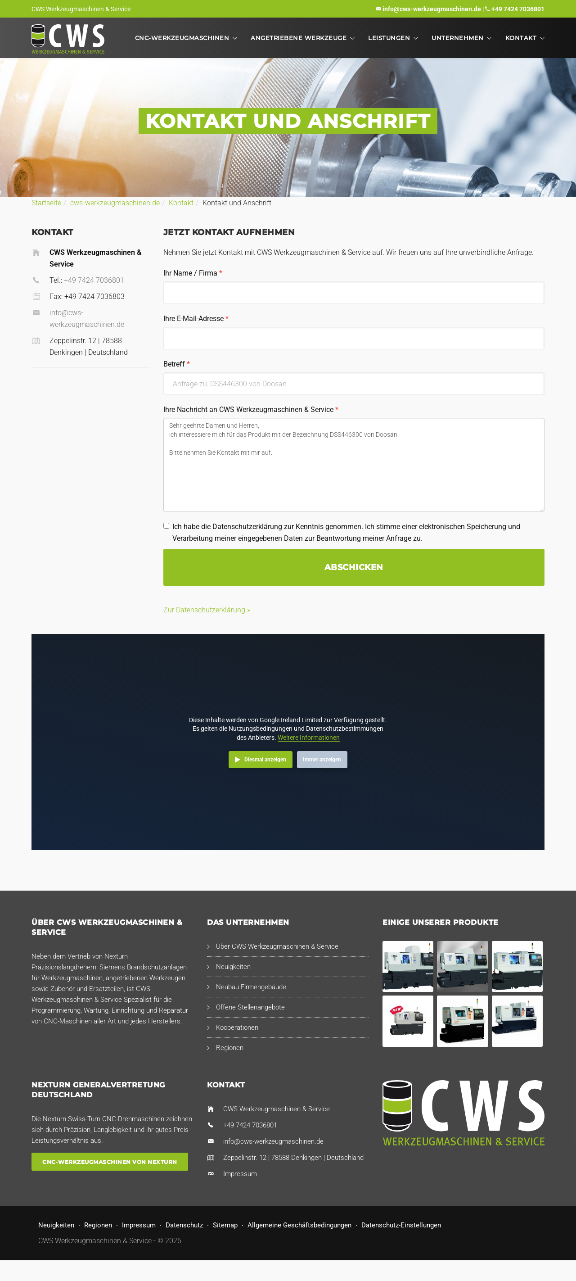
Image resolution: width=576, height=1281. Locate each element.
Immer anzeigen (322, 759)
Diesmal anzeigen (265, 759)
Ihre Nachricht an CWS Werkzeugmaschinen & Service (250, 409)
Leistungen (389, 37)
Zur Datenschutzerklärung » (206, 610)
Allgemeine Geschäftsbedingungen (299, 1225)
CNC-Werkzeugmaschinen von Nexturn (109, 1161)
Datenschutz (184, 1225)
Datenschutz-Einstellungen (401, 1225)
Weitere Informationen (309, 737)
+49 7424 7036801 (517, 9)
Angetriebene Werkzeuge (298, 37)
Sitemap (225, 1225)
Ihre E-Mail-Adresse (196, 318)
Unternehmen (458, 37)
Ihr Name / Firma (192, 273)
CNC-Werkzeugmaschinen (182, 37)
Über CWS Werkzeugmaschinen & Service (277, 946)
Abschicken (353, 567)
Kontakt (521, 37)
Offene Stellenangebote (250, 1007)
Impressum (240, 1174)
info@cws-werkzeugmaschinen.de (431, 9)
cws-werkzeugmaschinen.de (115, 203)
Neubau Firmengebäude (251, 987)
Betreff (176, 364)
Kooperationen (237, 1027)
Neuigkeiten (233, 967)
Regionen (229, 1048)
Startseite (46, 203)
